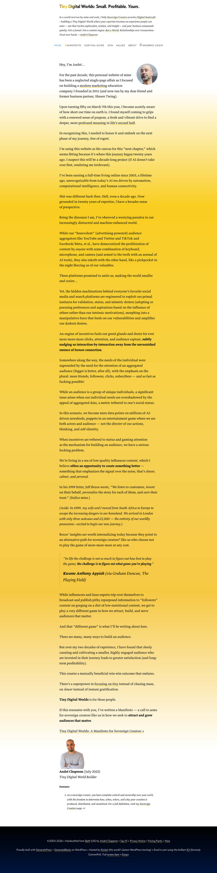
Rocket (104, 849)
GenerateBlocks (62, 849)
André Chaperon (89, 34)
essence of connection (80, 350)
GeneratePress (44, 849)
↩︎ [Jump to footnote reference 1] (84, 808)
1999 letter (76, 487)
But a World (112, 30)
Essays (125, 854)
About (132, 45)
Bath (87, 841)
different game (85, 626)
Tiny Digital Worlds (76, 6)
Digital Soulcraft (146, 17)
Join (110, 45)
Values (120, 45)
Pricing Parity (155, 841)
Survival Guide (94, 45)
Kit (188, 849)
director (117, 424)
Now (167, 841)
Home (57, 45)
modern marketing (93, 85)
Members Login (151, 45)
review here (113, 854)
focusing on (106, 684)
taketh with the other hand (107, 260)
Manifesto (73, 45)
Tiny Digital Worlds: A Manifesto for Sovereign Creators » (101, 731)
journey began (122, 154)
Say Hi (123, 841)
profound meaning (92, 123)
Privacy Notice (137, 841)
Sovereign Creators (117, 17)
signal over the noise (120, 471)
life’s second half (122, 123)
